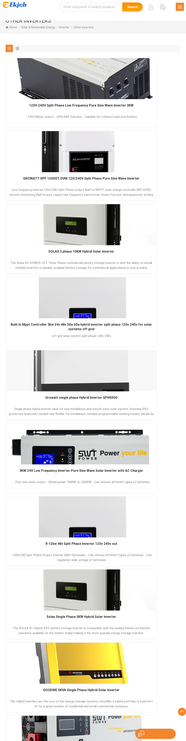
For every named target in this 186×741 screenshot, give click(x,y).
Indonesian (109, 727)
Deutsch (81, 722)
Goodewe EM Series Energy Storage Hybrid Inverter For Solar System (93, 332)
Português (67, 722)
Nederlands (75, 727)
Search (132, 7)
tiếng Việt (92, 727)
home (11, 27)
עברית (122, 727)
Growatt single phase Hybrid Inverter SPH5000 (93, 183)
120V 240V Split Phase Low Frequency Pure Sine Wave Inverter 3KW (34, 108)
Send (20, 649)
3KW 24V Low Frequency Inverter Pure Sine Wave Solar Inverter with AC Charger (152, 183)
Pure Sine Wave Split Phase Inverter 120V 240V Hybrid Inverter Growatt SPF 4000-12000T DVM (151, 407)
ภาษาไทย (171, 722)
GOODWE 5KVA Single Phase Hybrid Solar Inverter (152, 258)
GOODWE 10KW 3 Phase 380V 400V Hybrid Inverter (93, 407)
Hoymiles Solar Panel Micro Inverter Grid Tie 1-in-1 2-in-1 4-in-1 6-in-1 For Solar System (93, 482)
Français (95, 722)
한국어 (141, 722)
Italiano (108, 722)
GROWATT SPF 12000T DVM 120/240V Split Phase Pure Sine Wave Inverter (93, 108)
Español (52, 722)
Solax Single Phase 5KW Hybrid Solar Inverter (93, 258)
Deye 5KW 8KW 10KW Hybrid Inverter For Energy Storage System (152, 482)
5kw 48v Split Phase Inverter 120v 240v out (34, 407)
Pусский (128, 722)
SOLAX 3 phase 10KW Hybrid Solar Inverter (152, 108)
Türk (63, 727)
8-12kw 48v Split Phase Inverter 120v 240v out (34, 258)
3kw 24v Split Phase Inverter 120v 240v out (34, 482)
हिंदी (118, 722)
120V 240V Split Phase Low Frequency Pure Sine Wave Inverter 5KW (34, 332)
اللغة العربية (155, 722)
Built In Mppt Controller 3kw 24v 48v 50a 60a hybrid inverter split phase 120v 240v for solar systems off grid (34, 183)
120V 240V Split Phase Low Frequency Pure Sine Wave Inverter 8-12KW (152, 332)
